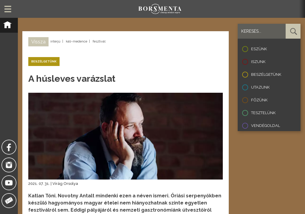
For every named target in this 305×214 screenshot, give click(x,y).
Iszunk (258, 61)
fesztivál (99, 41)
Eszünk (259, 49)
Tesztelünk (263, 113)
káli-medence (76, 41)
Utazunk (260, 87)
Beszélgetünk (266, 74)
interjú (55, 41)
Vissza (38, 42)
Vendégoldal (265, 125)
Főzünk (259, 100)
